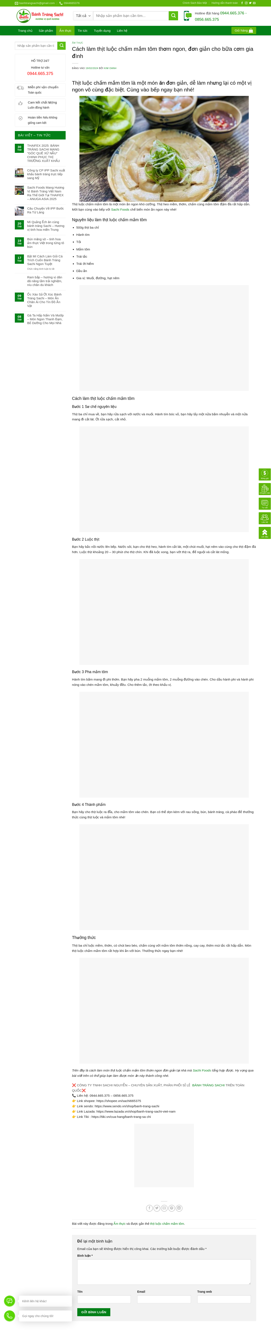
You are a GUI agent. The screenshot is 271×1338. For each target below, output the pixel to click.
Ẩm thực (65, 30)
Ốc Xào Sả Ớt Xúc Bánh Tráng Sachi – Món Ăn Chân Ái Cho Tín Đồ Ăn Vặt (44, 300)
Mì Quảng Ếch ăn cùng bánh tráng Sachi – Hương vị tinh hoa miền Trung (45, 225)
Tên (80, 1291)
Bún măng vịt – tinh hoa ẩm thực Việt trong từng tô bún (45, 243)
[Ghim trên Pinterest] (171, 1208)
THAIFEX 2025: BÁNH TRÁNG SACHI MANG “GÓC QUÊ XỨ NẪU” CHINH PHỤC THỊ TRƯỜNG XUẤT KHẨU (43, 153)
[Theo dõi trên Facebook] (242, 3)
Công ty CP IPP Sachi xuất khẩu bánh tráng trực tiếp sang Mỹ (46, 174)
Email (141, 1291)
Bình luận (85, 1255)
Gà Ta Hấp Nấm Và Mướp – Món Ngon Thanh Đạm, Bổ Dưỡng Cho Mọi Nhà (45, 319)
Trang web (204, 1291)
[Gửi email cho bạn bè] (164, 1208)
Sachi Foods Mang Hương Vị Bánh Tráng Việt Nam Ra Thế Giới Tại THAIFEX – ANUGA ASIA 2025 (45, 193)
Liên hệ (122, 30)
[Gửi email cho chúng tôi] (254, 3)
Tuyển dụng (102, 30)
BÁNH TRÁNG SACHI (208, 1085)
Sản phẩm (46, 30)
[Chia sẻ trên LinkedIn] (179, 1208)
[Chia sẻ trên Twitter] (156, 1208)
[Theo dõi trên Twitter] (250, 3)
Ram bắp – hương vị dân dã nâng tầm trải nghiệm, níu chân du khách (44, 281)
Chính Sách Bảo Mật (195, 2)
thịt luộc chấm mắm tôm (167, 1223)
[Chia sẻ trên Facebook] (149, 1208)
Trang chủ (25, 30)
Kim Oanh (110, 68)
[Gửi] (173, 16)
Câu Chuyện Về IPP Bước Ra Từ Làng (45, 210)
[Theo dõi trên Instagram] (246, 3)
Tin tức (82, 30)
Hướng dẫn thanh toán (225, 2)
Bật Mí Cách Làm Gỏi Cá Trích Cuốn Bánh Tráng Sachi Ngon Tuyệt (44, 260)
